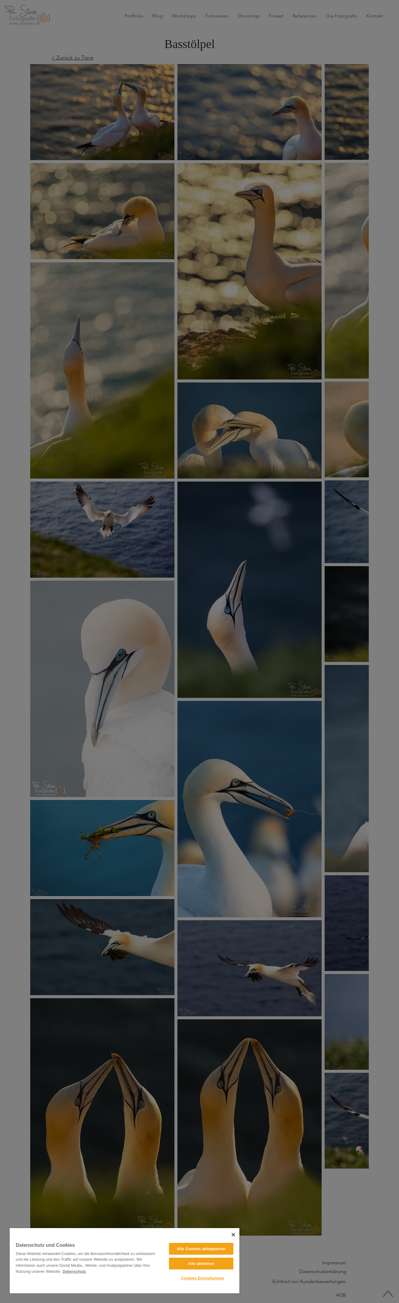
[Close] (233, 1235)
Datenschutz (74, 1271)
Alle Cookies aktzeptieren (201, 1249)
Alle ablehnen (201, 1263)
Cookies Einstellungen (202, 1278)
